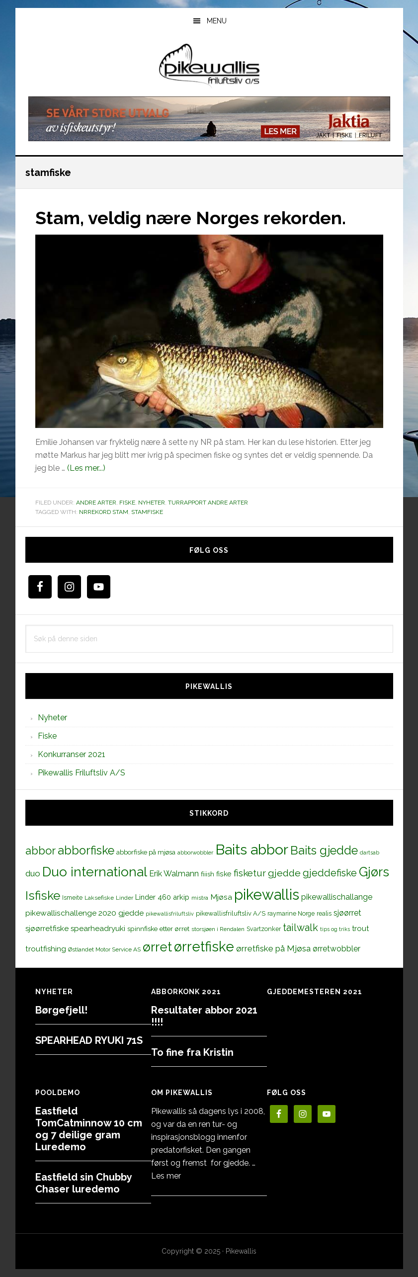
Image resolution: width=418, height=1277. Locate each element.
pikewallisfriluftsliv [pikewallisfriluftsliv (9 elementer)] (170, 914)
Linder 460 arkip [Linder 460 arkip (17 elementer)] (162, 897)
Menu (217, 21)
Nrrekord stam (103, 512)
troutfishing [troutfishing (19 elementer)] (45, 948)
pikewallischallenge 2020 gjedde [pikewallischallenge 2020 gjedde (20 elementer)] (84, 913)
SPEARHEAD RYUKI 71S (89, 1040)
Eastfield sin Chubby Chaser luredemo (83, 1183)
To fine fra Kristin (192, 1052)
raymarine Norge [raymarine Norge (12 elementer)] (291, 913)
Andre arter (96, 502)
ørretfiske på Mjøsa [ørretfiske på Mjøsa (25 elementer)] (273, 948)
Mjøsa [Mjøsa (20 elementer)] (221, 897)
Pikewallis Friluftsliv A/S (81, 772)
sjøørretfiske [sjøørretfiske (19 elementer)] (47, 928)
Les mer (166, 1176)
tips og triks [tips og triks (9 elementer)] (335, 929)
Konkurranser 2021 (71, 754)
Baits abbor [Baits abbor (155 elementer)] (251, 849)
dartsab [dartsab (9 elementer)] (369, 852)
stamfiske (147, 512)
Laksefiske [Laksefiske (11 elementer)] (99, 897)
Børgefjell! (61, 1010)
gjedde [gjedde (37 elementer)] (284, 873)
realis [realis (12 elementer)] (324, 913)
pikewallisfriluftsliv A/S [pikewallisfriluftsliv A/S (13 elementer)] (230, 913)
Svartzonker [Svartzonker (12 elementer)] (264, 929)
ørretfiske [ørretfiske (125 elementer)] (204, 946)
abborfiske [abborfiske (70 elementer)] (86, 850)
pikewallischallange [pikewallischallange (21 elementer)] (336, 897)
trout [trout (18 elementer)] (360, 928)
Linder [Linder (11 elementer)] (124, 897)
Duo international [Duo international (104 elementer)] (94, 871)
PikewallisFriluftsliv (209, 66)
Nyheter (151, 502)
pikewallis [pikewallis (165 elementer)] (266, 894)
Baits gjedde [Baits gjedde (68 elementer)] (324, 850)
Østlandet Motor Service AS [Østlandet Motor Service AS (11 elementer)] (104, 949)
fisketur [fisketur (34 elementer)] (250, 872)
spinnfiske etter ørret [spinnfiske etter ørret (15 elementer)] (158, 929)
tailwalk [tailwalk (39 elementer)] (300, 928)
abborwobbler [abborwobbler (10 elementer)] (195, 852)
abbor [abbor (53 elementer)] (40, 850)
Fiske (127, 502)
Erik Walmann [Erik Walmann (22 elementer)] (174, 873)
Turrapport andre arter (208, 502)
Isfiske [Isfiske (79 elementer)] (42, 895)
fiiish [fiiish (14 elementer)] (207, 874)
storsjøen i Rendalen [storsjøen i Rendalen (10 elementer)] (218, 929)
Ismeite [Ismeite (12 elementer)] (72, 897)
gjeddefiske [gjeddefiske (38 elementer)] (330, 873)
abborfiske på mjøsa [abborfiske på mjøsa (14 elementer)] (145, 852)
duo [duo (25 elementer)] (32, 873)
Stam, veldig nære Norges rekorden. (190, 217)
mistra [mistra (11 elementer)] (199, 897)
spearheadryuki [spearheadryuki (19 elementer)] (98, 928)
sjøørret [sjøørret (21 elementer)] (347, 913)
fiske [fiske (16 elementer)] (224, 874)
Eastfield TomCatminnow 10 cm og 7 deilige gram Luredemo (88, 1129)
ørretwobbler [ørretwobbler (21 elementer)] (336, 948)
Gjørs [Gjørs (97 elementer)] (374, 871)
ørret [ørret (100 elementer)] (157, 946)
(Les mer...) (86, 468)
